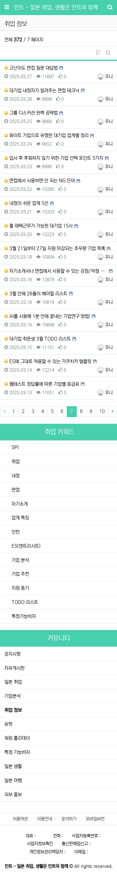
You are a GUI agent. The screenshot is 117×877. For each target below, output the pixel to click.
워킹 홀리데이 (17, 738)
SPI (14, 447)
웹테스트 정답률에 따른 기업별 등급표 (41, 384)
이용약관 (20, 818)
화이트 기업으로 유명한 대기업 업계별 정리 (46, 135)
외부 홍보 (13, 794)
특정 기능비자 (17, 752)
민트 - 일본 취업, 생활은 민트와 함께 (56, 7)
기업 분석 (19, 560)
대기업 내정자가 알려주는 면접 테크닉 (41, 90)
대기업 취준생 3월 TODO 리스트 (37, 339)
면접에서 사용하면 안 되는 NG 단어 (39, 180)
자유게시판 (14, 668)
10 (102, 411)
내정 (15, 475)
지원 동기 (19, 588)
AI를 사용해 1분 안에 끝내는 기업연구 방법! (47, 316)
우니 (105, 76)
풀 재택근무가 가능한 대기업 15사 (38, 226)
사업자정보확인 (40, 843)
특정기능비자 (23, 616)
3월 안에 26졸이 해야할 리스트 (35, 293)
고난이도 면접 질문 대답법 (31, 68)
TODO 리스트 (24, 602)
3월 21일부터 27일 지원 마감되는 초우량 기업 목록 (54, 248)
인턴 (15, 532)
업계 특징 (19, 517)
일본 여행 (13, 780)
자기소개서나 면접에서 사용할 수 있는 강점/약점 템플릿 (55, 271)
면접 (15, 489)
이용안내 (44, 818)
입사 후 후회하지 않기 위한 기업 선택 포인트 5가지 (53, 158)
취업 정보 (13, 710)
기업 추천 (19, 574)
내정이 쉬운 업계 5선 (26, 203)
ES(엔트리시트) (25, 546)
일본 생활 (13, 766)
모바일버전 (95, 818)
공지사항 (12, 654)
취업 (15, 461)
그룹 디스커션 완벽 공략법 (31, 113)
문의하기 (68, 818)
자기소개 (19, 504)
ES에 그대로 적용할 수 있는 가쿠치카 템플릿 (47, 361)
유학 (8, 724)
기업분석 (12, 696)
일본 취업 (13, 682)
